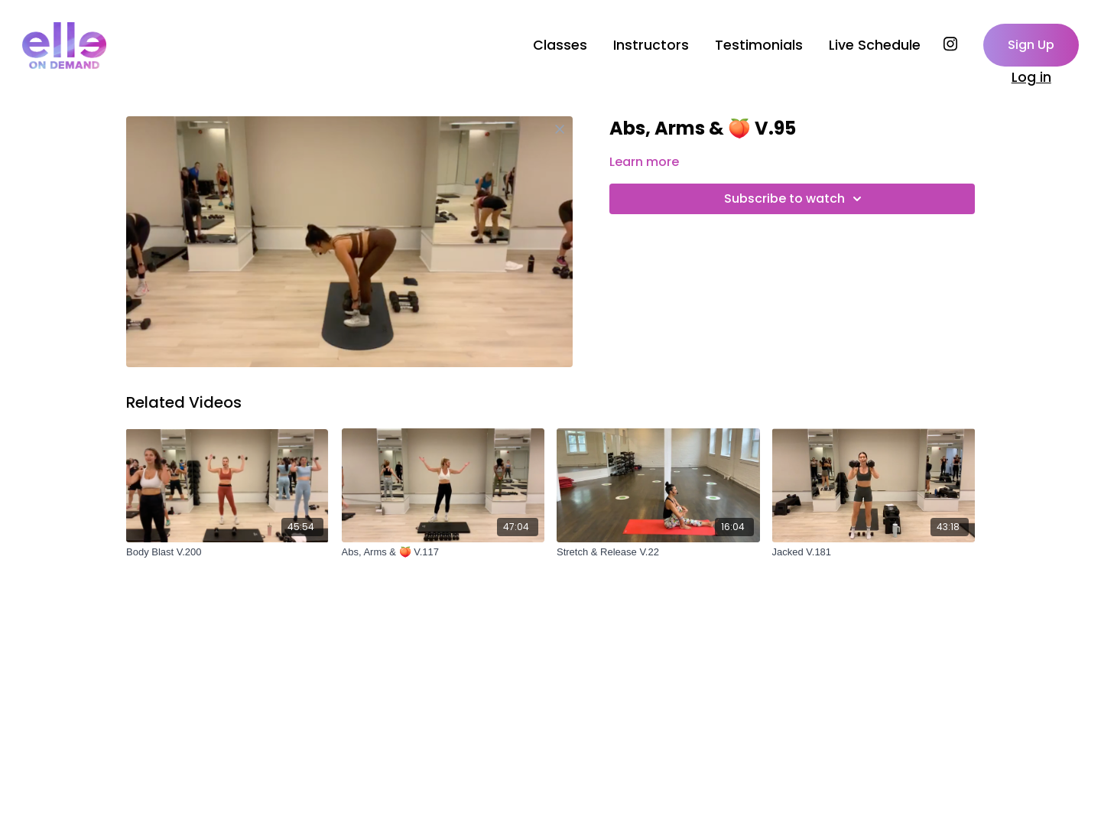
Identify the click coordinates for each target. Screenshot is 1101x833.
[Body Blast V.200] (228, 552)
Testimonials (759, 45)
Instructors (651, 45)
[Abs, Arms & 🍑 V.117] (443, 552)
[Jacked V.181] (874, 552)
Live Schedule (875, 45)
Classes (560, 45)
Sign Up (1031, 45)
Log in (1031, 77)
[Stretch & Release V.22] (658, 552)
